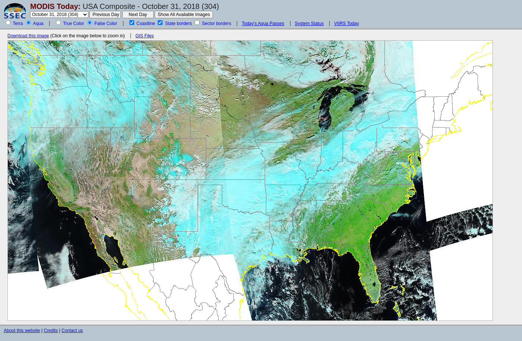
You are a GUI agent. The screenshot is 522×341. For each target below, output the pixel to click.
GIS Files (144, 35)
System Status (309, 23)
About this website (22, 330)
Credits (51, 330)
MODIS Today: (55, 6)
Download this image (28, 35)
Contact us (72, 330)
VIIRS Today (346, 23)
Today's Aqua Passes (263, 23)
